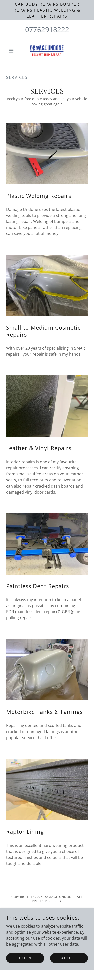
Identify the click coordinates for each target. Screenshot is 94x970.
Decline (25, 958)
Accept (69, 958)
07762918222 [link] (47, 29)
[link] (47, 51)
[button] (12, 51)
